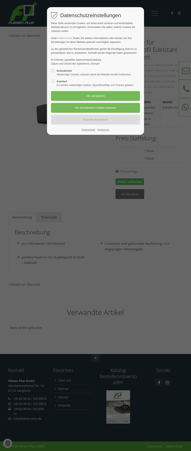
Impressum (103, 129)
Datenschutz (65, 38)
